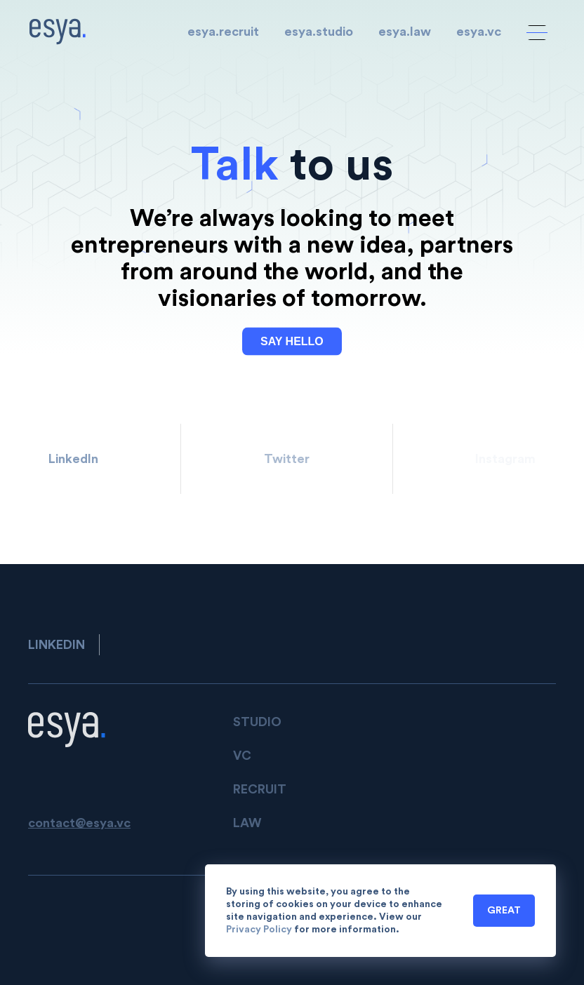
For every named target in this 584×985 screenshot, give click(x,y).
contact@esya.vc (79, 823)
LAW (247, 823)
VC (242, 755)
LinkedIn (73, 459)
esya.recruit (223, 31)
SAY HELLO (292, 342)
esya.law (404, 31)
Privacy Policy (259, 929)
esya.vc (478, 31)
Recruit (259, 789)
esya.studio (318, 31)
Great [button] (504, 911)
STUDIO (257, 722)
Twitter (287, 459)
